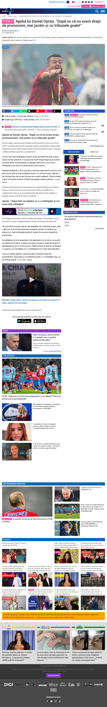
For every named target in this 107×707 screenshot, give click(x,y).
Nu (66, 226)
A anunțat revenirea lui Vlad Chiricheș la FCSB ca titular (81, 116)
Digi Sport (15, 31)
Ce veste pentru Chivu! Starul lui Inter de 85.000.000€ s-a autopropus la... (81, 135)
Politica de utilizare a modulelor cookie (54, 671)
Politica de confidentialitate (32, 669)
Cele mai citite (73, 152)
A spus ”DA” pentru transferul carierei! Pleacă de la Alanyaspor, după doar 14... (80, 122)
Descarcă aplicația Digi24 (52, 351)
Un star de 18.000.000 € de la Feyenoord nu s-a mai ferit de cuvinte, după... (81, 141)
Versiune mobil (53, 675)
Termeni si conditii (17, 669)
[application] (31, 279)
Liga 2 (15, 16)
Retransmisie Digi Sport (72, 669)
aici (33, 617)
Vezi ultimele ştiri (97, 146)
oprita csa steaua (29, 300)
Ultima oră (94, 152)
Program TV (99, 2)
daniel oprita (15, 300)
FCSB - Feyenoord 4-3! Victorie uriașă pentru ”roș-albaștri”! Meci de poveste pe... (91, 169)
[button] (32, 280)
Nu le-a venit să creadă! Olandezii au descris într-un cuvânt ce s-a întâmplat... (79, 128)
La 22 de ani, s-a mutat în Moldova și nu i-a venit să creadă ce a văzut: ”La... (92, 191)
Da (66, 222)
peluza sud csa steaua (17, 303)
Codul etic (92, 669)
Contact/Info (84, 669)
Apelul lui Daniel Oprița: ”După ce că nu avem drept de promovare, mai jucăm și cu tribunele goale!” (46, 16)
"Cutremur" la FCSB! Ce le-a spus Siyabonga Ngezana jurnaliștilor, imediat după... (91, 158)
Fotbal (10, 16)
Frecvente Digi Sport (58, 669)
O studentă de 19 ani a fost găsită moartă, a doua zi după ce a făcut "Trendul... (90, 180)
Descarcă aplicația (59, 2)
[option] (82, 116)
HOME (4, 16)
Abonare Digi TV (46, 669)
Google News (35, 310)
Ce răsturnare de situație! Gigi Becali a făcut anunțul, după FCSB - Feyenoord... (92, 202)
